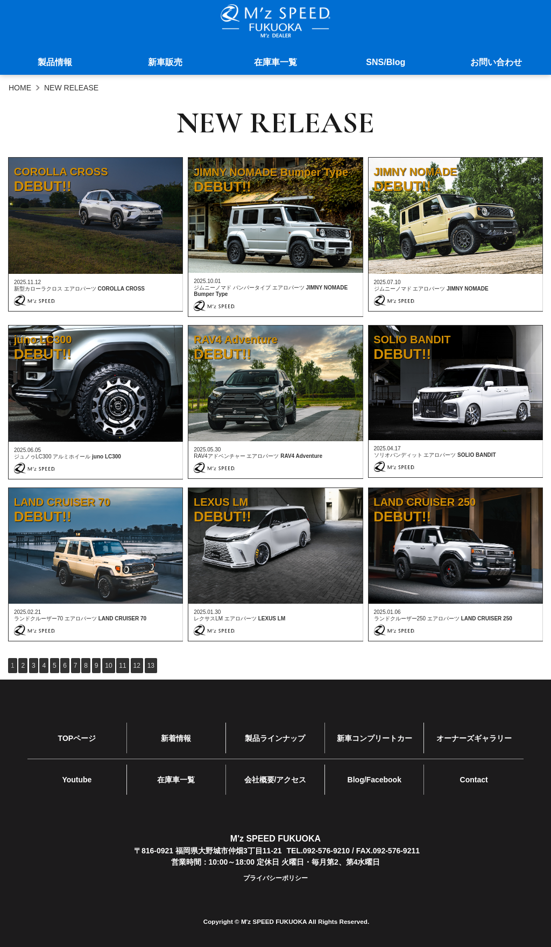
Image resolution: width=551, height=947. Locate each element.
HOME (20, 87)
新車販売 (165, 63)
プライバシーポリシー (275, 871)
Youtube (76, 774)
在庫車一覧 (275, 63)
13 (150, 665)
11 (122, 665)
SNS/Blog (385, 63)
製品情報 (55, 63)
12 (136, 665)
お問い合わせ (496, 63)
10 (108, 665)
